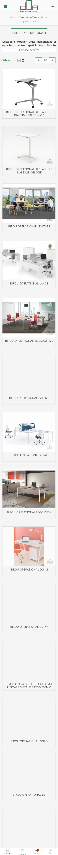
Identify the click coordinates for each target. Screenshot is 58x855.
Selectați (8, 60)
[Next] (52, 60)
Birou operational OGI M (29, 569)
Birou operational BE (29, 794)
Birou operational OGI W (29, 626)
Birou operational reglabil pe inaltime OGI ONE (29, 171)
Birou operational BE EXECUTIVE (29, 340)
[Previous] (38, 60)
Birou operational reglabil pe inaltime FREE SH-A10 (29, 113)
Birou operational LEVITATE (29, 226)
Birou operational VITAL (29, 455)
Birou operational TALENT (29, 398)
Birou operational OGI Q (29, 741)
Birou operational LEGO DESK (29, 512)
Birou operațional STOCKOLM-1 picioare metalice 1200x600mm (29, 685)
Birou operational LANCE (29, 283)
